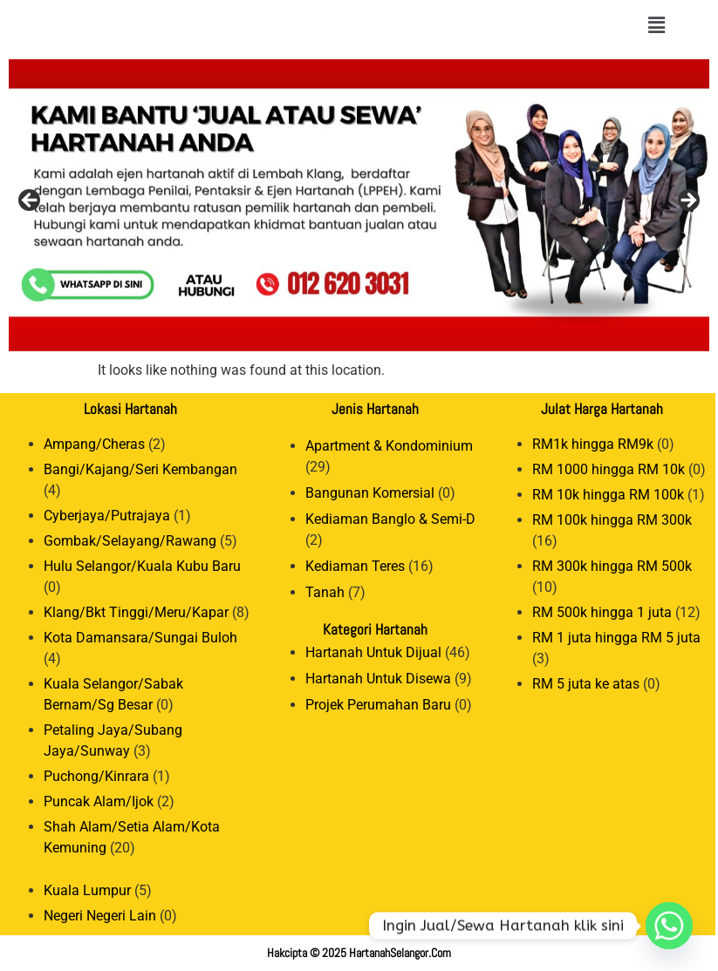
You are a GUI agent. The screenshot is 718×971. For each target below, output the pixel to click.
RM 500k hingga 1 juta (602, 612)
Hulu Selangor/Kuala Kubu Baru (142, 566)
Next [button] (687, 201)
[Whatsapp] (669, 925)
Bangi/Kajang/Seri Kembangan (140, 469)
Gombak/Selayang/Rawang (130, 541)
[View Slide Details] (359, 205)
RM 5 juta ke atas (585, 684)
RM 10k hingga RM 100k (608, 494)
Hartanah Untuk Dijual (373, 652)
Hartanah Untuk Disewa (378, 678)
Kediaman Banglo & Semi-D (390, 519)
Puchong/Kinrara (96, 776)
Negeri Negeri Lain (100, 915)
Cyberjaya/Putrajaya (107, 515)
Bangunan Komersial (369, 493)
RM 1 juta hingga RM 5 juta (616, 637)
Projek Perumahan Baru (378, 704)
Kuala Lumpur (87, 890)
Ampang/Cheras (94, 444)
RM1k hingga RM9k (592, 444)
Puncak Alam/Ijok (99, 801)
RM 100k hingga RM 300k (612, 520)
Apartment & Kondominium (389, 446)
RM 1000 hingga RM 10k (608, 469)
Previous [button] (30, 201)
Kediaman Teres (355, 566)
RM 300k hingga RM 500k (612, 566)
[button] (656, 25)
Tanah (325, 592)
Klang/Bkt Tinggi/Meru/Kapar (136, 612)
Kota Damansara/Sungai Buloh (140, 637)
